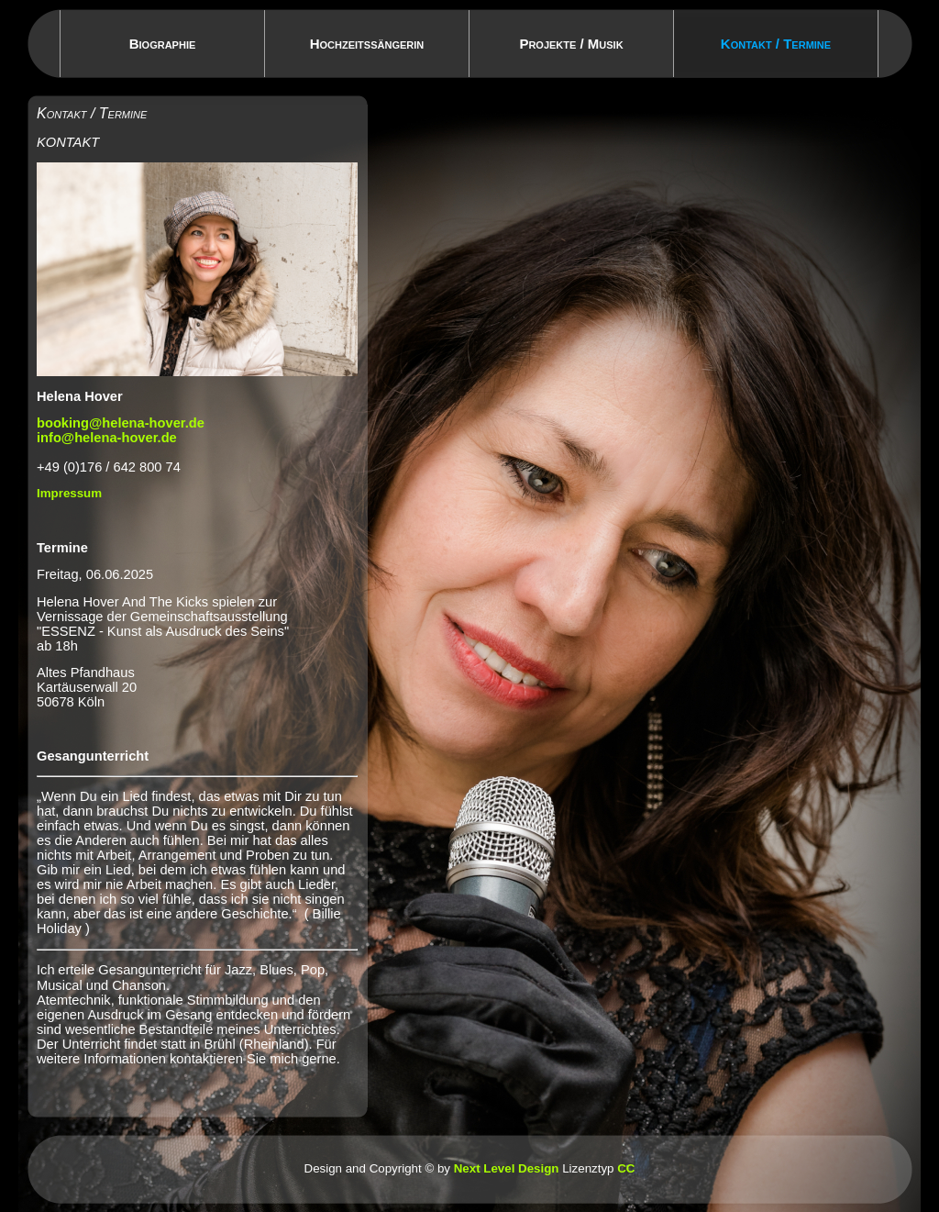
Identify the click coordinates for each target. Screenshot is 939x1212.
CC (626, 1168)
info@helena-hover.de (107, 437)
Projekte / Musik (571, 43)
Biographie (162, 43)
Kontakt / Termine (776, 43)
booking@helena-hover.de (120, 423)
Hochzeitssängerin (367, 43)
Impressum (69, 493)
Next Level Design (506, 1168)
